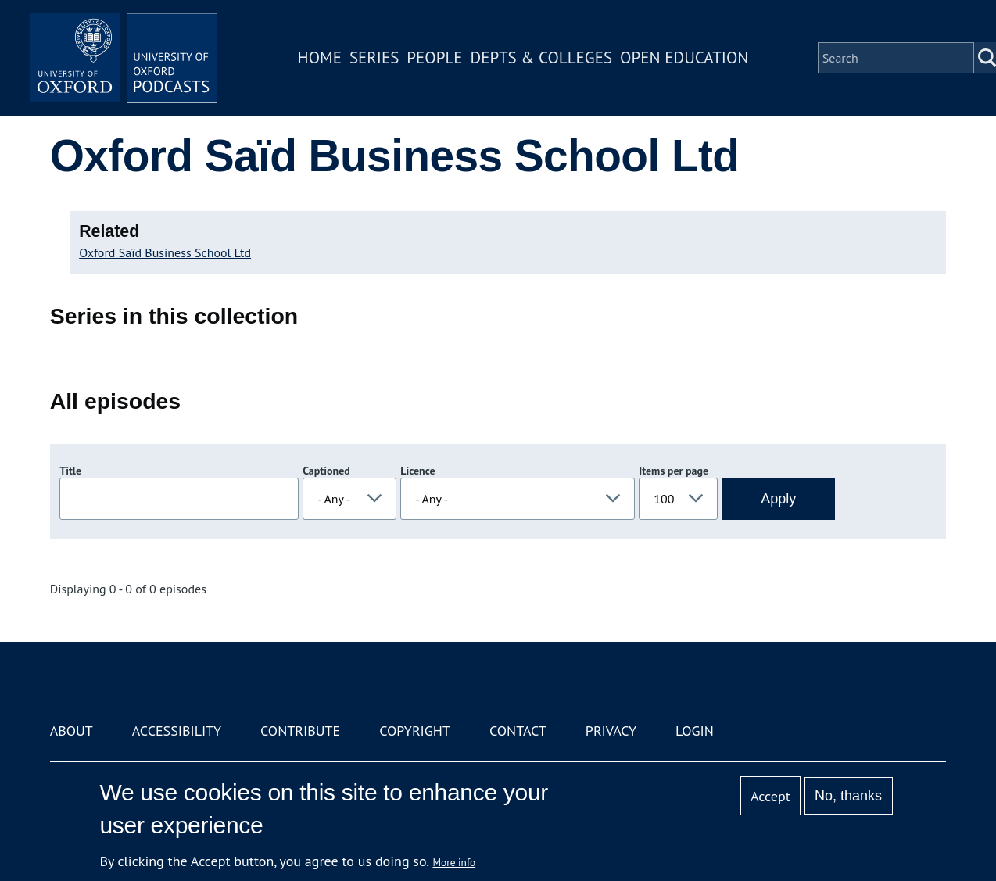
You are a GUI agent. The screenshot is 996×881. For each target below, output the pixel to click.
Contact (517, 731)
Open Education (684, 57)
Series (374, 57)
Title (70, 471)
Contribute (300, 731)
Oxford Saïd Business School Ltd (165, 252)
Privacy (611, 731)
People (434, 57)
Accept (770, 796)
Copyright (414, 731)
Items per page (673, 471)
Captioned (326, 471)
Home (320, 57)
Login (694, 731)
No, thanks (848, 796)
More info (454, 862)
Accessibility (176, 731)
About (71, 731)
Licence (417, 471)
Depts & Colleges (542, 57)
